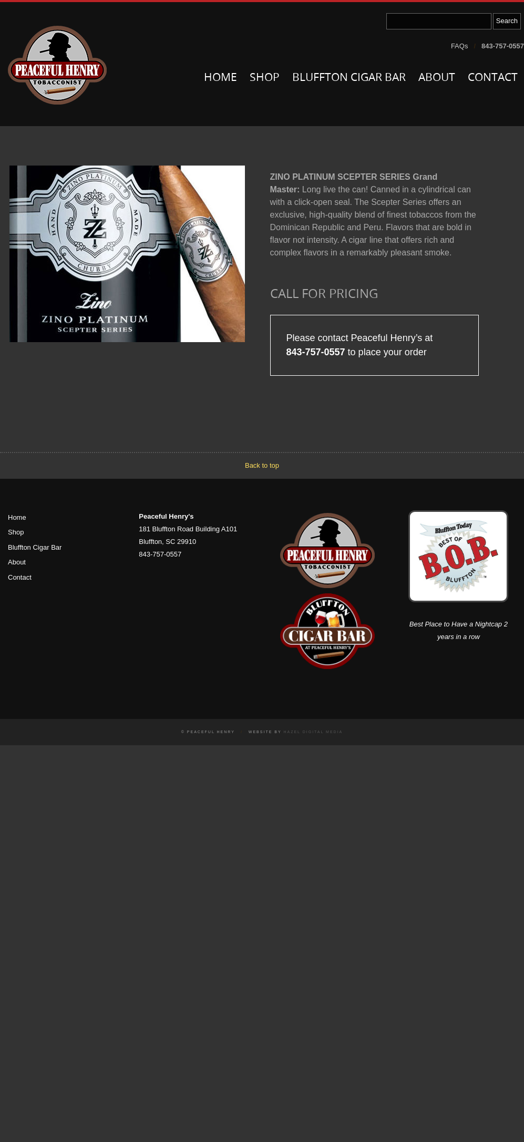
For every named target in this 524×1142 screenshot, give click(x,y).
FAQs (459, 46)
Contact (493, 78)
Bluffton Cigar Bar (349, 78)
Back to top (262, 465)
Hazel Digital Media (313, 732)
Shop (265, 78)
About (436, 78)
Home (220, 78)
